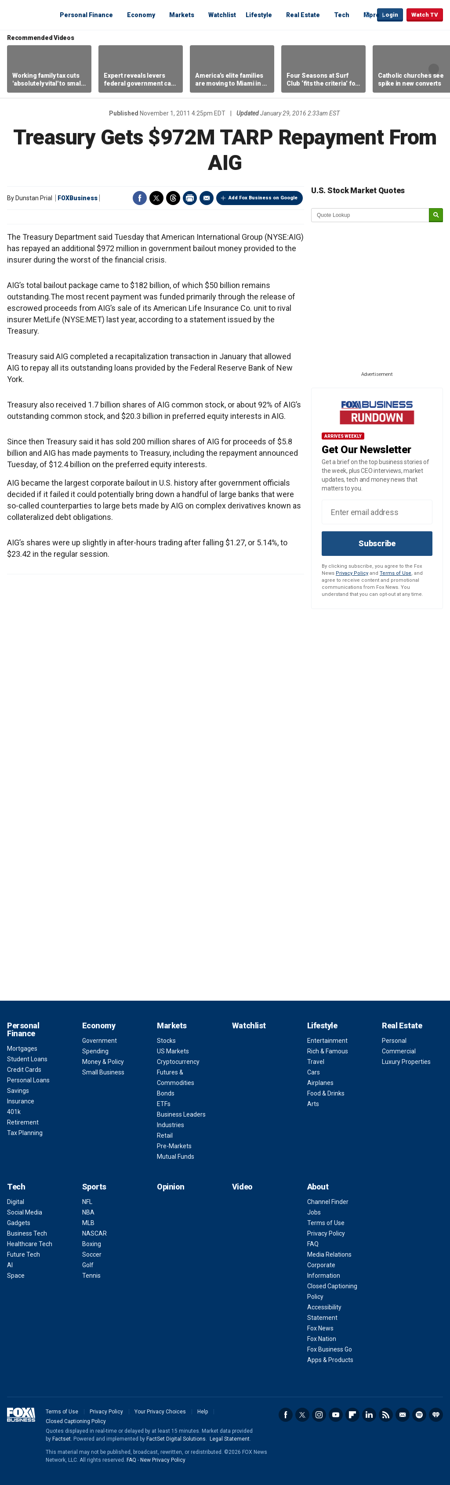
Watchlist (222, 14)
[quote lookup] (370, 215)
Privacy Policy (352, 573)
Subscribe (377, 543)
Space (16, 1275)
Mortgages (22, 1048)
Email (207, 198)
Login (390, 14)
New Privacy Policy (162, 1460)
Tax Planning (25, 1132)
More (371, 14)
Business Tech (27, 1233)
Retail (165, 1135)
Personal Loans (28, 1080)
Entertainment (327, 1040)
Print (190, 198)
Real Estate (303, 14)
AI (10, 1265)
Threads (173, 198)
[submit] (436, 215)
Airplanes (320, 1082)
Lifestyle (259, 14)
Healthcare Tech (29, 1243)
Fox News (320, 1328)
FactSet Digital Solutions (176, 1439)
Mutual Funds (175, 1156)
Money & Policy (103, 1061)
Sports (94, 1186)
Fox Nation (321, 1338)
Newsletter (403, 1415)
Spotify (419, 1415)
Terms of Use (395, 573)
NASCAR (94, 1233)
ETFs (164, 1103)
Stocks (166, 1040)
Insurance (20, 1101)
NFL (87, 1201)
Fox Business (28, 14)
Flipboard (352, 1415)
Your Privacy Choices (160, 1412)
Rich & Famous (327, 1051)
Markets (181, 14)
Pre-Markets (174, 1146)
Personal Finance (86, 14)
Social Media (24, 1212)
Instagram (319, 1415)
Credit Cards (24, 1069)
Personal (394, 1040)
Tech (341, 14)
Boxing (91, 1243)
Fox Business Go (329, 1349)
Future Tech (23, 1254)
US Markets (173, 1051)
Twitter (156, 198)
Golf (88, 1265)
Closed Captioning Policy (76, 1421)
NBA (88, 1212)
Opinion (171, 1186)
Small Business (103, 1072)
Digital (15, 1201)
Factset (61, 1439)
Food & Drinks (326, 1093)
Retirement (23, 1122)
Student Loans (27, 1059)
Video (242, 1186)
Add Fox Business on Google (263, 198)
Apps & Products (330, 1359)
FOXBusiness (78, 198)
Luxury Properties (406, 1061)
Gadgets (18, 1222)
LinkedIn (369, 1415)
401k (14, 1111)
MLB (88, 1222)
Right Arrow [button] (433, 69)
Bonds (165, 1093)
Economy (141, 14)
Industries (170, 1124)
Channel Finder (327, 1201)
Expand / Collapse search (368, 15)
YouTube (336, 1415)
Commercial (399, 1051)
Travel (315, 1061)
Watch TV (424, 14)
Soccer (92, 1254)
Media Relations (329, 1254)
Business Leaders (181, 1114)
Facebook (140, 198)
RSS (386, 1415)
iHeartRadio (436, 1415)
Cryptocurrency (178, 1061)
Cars (313, 1072)
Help (202, 1412)
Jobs (314, 1212)
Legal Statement (230, 1439)
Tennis (91, 1275)
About (318, 1186)
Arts (313, 1103)
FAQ (313, 1243)
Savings (18, 1090)
